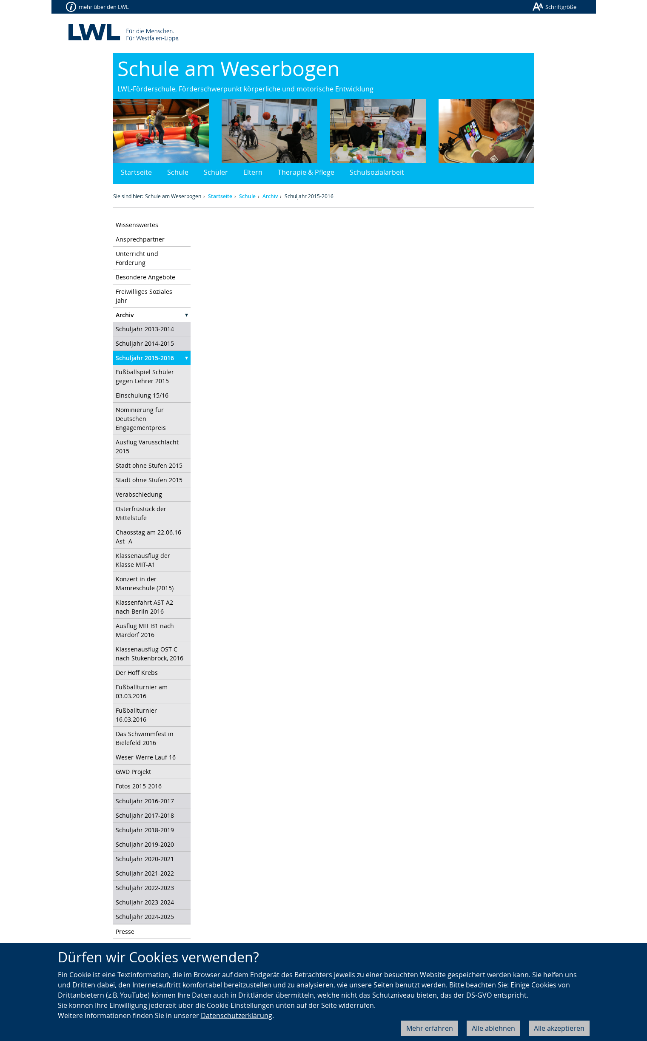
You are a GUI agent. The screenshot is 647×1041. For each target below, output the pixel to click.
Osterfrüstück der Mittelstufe (141, 513)
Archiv (270, 196)
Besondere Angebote (145, 277)
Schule (177, 172)
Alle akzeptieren (559, 1028)
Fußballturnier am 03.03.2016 (142, 691)
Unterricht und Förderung (137, 258)
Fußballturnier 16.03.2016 (136, 714)
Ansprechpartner (140, 239)
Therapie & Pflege (306, 172)
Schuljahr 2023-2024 (145, 902)
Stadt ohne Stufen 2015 (149, 465)
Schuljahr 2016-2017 (145, 801)
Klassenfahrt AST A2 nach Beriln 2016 (144, 606)
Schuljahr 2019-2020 (145, 844)
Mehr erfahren (429, 1028)
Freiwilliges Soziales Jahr (144, 295)
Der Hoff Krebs (137, 672)
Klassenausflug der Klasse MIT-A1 (143, 560)
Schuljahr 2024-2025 (145, 917)
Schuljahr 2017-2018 (145, 815)
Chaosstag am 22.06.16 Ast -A (148, 536)
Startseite (136, 172)
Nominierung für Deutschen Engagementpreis (141, 419)
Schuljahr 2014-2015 (145, 343)
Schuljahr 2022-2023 (145, 888)
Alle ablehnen (493, 1028)
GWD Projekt (133, 772)
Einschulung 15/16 (142, 395)
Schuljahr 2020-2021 (145, 859)
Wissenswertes (137, 225)
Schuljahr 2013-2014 (145, 329)
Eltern (252, 172)
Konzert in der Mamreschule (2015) (145, 583)
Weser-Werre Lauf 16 (146, 757)
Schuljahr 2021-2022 (145, 873)
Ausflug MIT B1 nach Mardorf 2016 (145, 630)
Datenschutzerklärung (236, 1015)
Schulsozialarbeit (377, 172)
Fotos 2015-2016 (139, 786)
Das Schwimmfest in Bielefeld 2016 (145, 738)
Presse (125, 931)
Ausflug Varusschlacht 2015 (147, 446)
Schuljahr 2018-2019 (145, 830)
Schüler (216, 172)
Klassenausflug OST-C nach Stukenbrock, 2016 (149, 653)
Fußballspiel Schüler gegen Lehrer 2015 (145, 376)
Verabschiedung (139, 494)
